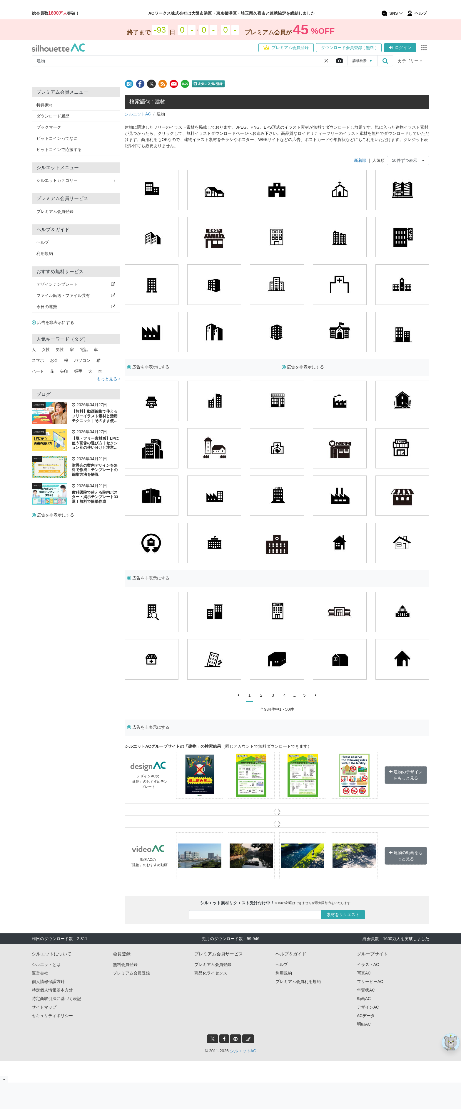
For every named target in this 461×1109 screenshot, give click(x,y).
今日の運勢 (75, 306)
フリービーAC (370, 981)
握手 (78, 371)
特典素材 (44, 105)
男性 (60, 349)
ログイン (400, 47)
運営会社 (40, 973)
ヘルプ (42, 242)
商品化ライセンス (210, 973)
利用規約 (44, 253)
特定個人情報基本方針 (52, 990)
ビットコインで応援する (59, 149)
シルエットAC (138, 114)
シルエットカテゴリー (75, 180)
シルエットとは (46, 964)
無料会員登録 (125, 964)
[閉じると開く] (4, 1079)
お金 (54, 360)
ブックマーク (48, 127)
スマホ (38, 360)
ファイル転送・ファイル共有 (75, 295)
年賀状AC (366, 990)
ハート (38, 371)
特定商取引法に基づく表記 (56, 998)
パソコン (82, 360)
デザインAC (368, 1007)
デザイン (37, 459)
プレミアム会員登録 (286, 47)
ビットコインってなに (57, 138)
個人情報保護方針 (48, 981)
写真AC (364, 973)
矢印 (64, 371)
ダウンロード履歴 (52, 116)
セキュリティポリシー (52, 1015)
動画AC (364, 998)
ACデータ (366, 1015)
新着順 (360, 160)
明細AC (364, 1024)
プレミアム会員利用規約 (298, 981)
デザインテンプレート (75, 284)
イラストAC (368, 964)
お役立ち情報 (39, 405)
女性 (46, 349)
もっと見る (108, 379)
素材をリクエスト (343, 914)
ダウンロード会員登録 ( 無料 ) (349, 47)
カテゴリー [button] (410, 60)
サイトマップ (44, 1007)
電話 (84, 349)
